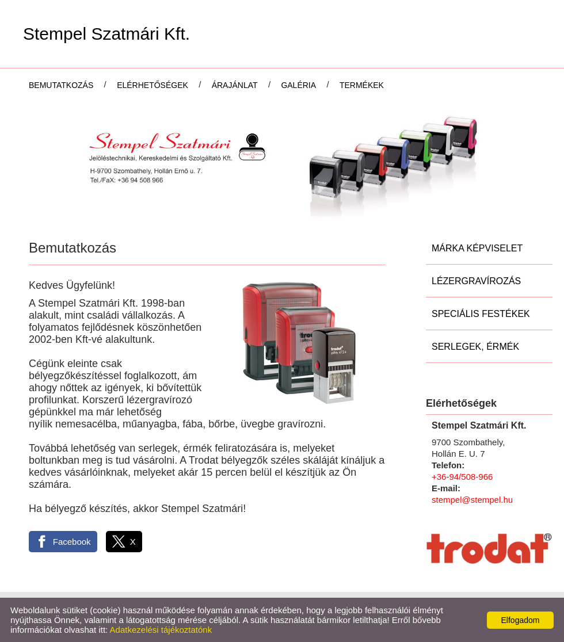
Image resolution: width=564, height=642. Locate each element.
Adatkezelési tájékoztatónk (161, 630)
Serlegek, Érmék (475, 346)
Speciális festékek (481, 314)
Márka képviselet (477, 248)
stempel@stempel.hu (472, 500)
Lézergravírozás (476, 281)
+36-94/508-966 (462, 477)
